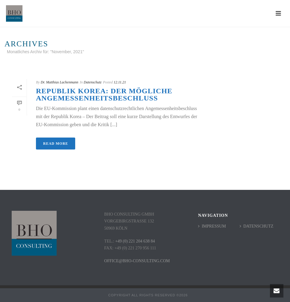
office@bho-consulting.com (137, 261)
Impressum (212, 226)
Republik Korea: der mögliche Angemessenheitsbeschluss (104, 94)
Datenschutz (92, 82)
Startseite (212, 63)
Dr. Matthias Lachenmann (59, 82)
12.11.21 (120, 82)
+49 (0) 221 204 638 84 (135, 241)
